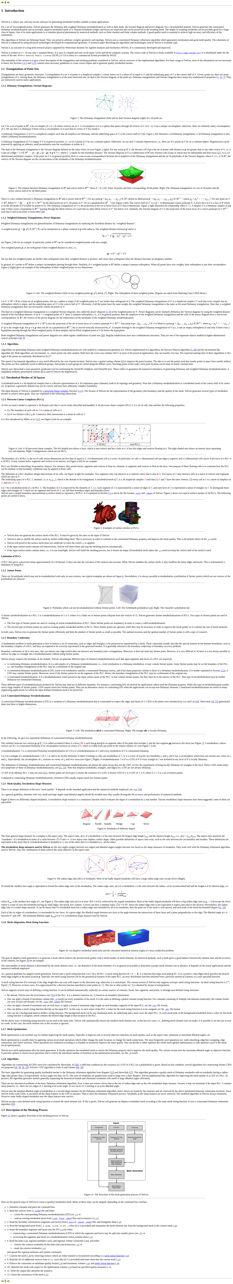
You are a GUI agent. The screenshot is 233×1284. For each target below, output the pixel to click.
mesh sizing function (114, 1256)
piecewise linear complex (56, 391)
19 (140, 789)
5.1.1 (110, 493)
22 (13, 1104)
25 (27, 1067)
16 (213, 701)
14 (150, 608)
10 (197, 701)
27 (219, 152)
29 (43, 211)
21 (216, 701)
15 (53, 369)
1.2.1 (24, 63)
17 (131, 1072)
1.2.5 (34, 63)
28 (194, 349)
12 (221, 77)
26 (23, 1067)
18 (16, 1067)
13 (53, 995)
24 (175, 42)
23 (64, 767)
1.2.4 (223, 670)
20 (19, 1067)
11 (38, 419)
